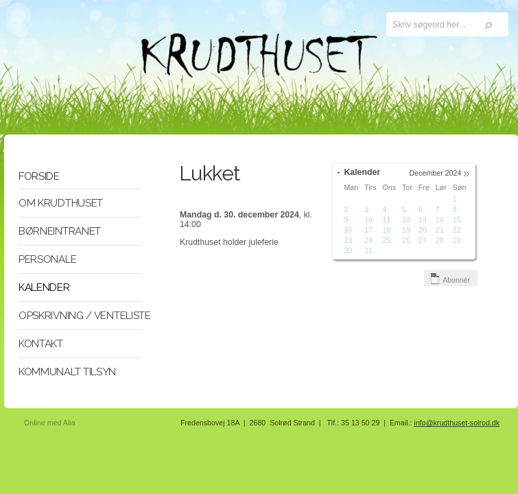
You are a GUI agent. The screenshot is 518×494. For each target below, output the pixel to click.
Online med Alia (49, 423)
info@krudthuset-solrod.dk (457, 423)
